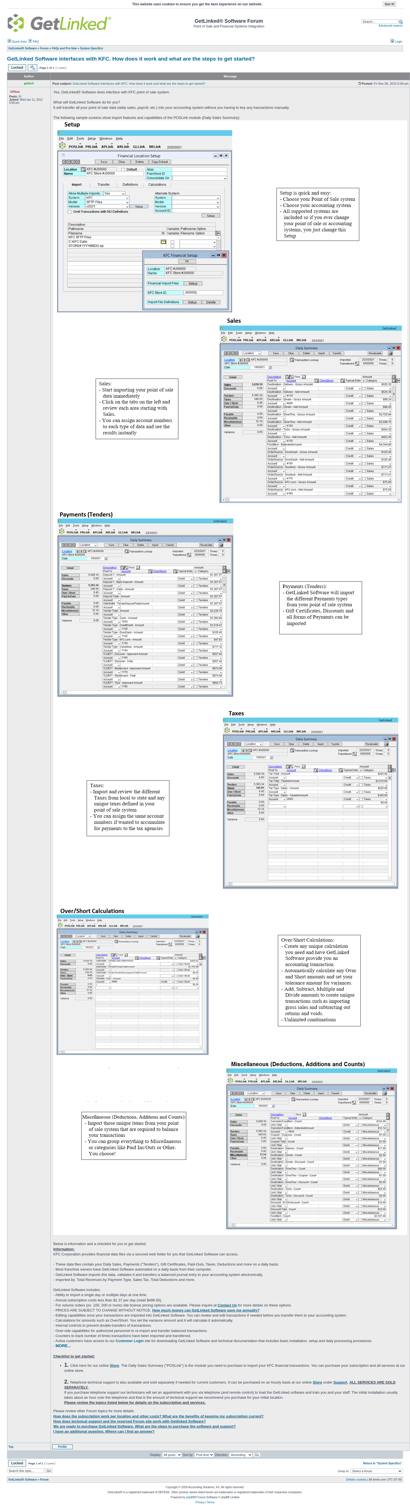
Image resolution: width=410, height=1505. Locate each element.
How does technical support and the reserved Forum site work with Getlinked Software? (129, 1421)
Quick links (17, 41)
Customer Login (130, 1341)
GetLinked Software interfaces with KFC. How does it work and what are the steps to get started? (131, 59)
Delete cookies (356, 1479)
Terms (211, 1502)
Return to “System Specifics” (382, 1463)
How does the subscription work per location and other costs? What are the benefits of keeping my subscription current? (158, 1416)
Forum (44, 1479)
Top (10, 1446)
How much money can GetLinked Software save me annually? (205, 1310)
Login (396, 41)
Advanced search (390, 25)
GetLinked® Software (22, 1479)
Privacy (200, 1502)
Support (340, 1382)
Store (114, 1365)
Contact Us (227, 1305)
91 (20, 96)
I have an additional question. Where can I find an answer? (104, 1431)
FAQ (33, 41)
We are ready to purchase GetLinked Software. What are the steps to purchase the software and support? (144, 1426)
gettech (29, 83)
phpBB (190, 1497)
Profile (62, 1446)
